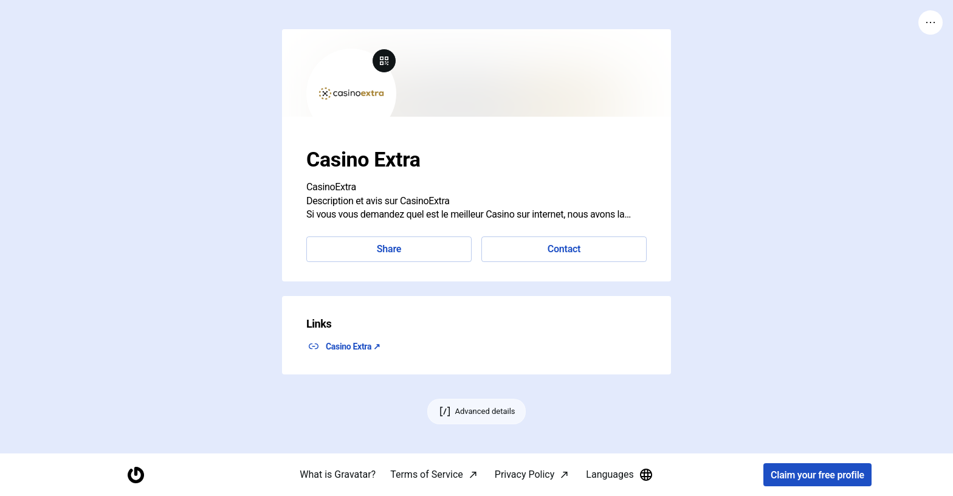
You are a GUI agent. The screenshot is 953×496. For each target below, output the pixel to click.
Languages (619, 474)
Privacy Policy (525, 474)
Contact (564, 249)
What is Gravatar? (338, 474)
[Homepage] (135, 475)
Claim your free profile (817, 475)
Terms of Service (426, 474)
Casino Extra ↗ (353, 346)
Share (389, 249)
